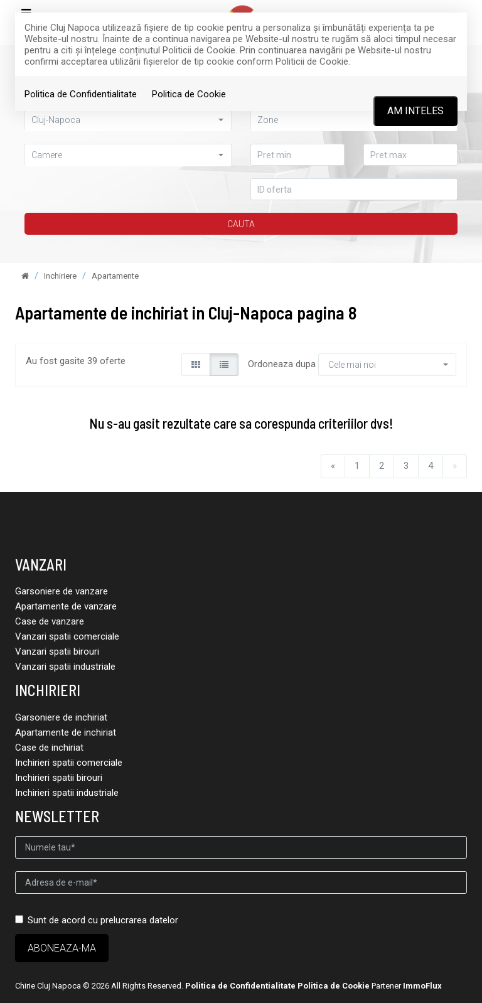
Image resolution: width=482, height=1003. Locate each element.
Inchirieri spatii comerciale (68, 762)
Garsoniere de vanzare (61, 591)
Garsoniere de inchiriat (61, 717)
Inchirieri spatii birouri (58, 777)
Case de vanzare (49, 621)
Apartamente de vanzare (66, 606)
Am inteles (415, 111)
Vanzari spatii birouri (57, 651)
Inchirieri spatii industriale (67, 792)
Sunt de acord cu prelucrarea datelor (96, 920)
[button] (128, 155)
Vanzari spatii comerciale (67, 636)
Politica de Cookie (189, 94)
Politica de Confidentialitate (80, 94)
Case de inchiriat (49, 747)
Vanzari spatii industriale (65, 666)
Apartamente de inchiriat (65, 732)
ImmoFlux (422, 985)
